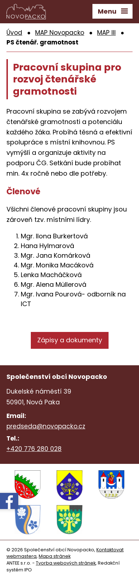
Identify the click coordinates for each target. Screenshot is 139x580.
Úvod (14, 32)
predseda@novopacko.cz (45, 426)
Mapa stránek (55, 556)
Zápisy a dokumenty (69, 340)
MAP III (106, 32)
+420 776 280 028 (34, 448)
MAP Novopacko (59, 32)
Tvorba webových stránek (66, 563)
